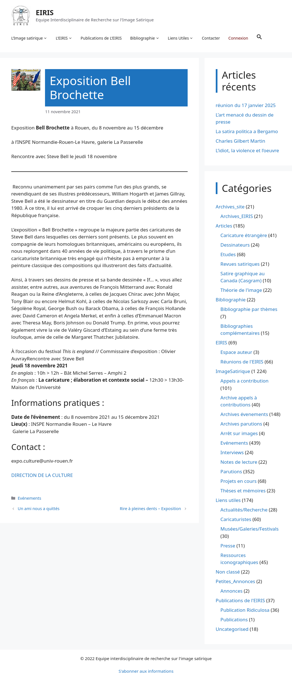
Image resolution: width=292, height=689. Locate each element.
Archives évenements (244, 414)
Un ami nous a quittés (38, 508)
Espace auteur (236, 352)
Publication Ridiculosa (245, 610)
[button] (259, 38)
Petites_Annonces (235, 581)
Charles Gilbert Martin (240, 141)
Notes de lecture (239, 462)
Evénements (29, 498)
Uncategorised (232, 629)
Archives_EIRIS (237, 216)
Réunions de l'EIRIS (242, 362)
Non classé (228, 572)
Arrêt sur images (239, 433)
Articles (224, 225)
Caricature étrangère (244, 235)
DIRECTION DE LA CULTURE (42, 475)
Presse (228, 545)
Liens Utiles (181, 38)
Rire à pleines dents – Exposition (150, 508)
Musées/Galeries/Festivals (250, 529)
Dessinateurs (235, 245)
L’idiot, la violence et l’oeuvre (247, 150)
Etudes (228, 254)
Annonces (232, 591)
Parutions (231, 472)
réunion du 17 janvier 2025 (246, 105)
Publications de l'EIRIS (240, 600)
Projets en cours (239, 481)
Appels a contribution (245, 381)
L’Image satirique (29, 38)
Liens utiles (228, 500)
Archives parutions (241, 424)
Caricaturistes (236, 519)
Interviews (232, 452)
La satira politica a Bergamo (247, 131)
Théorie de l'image (241, 290)
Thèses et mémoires (243, 491)
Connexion (238, 38)
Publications (234, 620)
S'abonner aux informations (145, 671)
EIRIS (45, 12)
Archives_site (230, 206)
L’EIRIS (64, 38)
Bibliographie (145, 38)
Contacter (211, 38)
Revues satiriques (240, 264)
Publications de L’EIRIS (101, 38)
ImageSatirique (233, 371)
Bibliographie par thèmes (249, 309)
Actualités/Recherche (244, 510)
